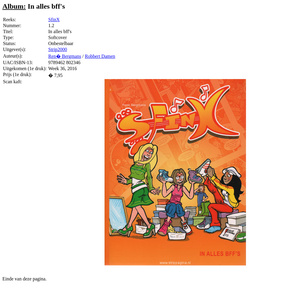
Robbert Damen (100, 56)
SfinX (54, 19)
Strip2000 (57, 49)
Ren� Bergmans (64, 56)
